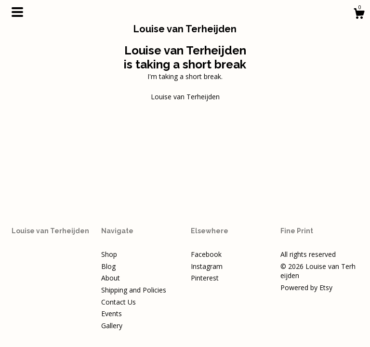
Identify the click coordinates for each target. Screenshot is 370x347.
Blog (108, 266)
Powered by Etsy (306, 287)
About (110, 277)
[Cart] (359, 14)
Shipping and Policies (133, 289)
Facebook (206, 254)
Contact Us (118, 302)
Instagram (207, 266)
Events (111, 313)
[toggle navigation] (17, 12)
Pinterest (205, 277)
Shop (109, 254)
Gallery (111, 325)
